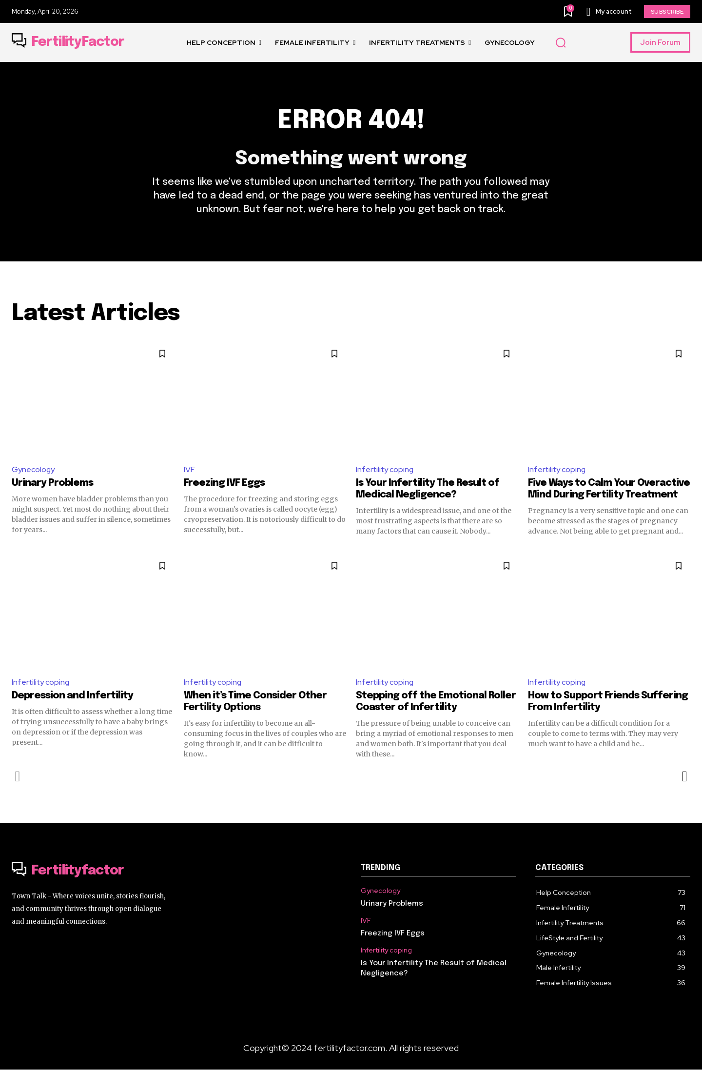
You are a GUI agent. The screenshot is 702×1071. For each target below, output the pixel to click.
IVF (189, 470)
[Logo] (68, 42)
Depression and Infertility (72, 697)
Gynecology (33, 470)
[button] (560, 43)
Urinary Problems (52, 484)
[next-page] (684, 778)
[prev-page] (18, 778)
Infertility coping (385, 470)
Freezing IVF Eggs (224, 484)
